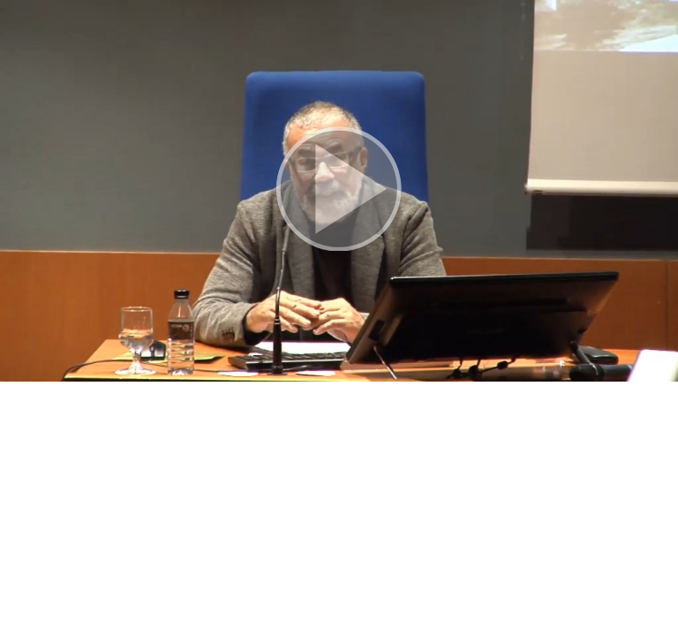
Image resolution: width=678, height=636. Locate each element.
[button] (339, 191)
